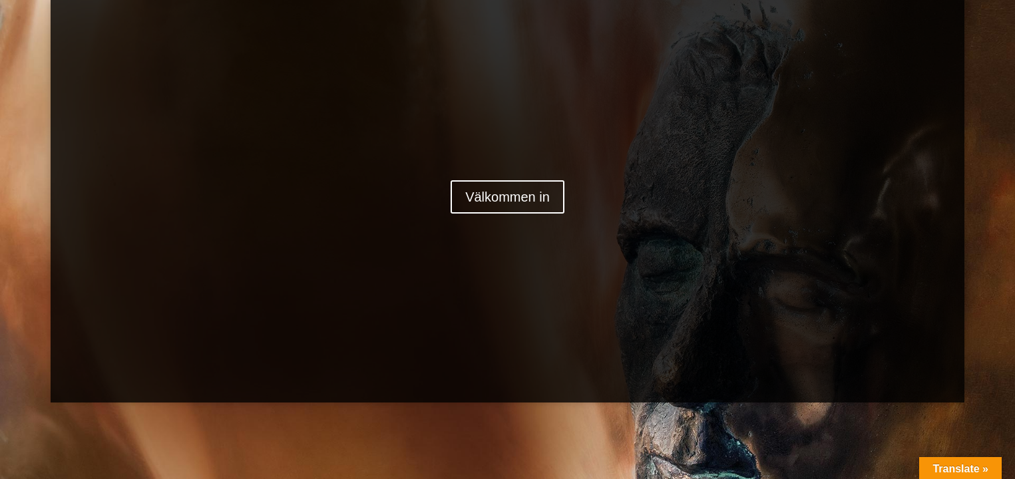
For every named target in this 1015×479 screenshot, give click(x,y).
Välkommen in (507, 197)
